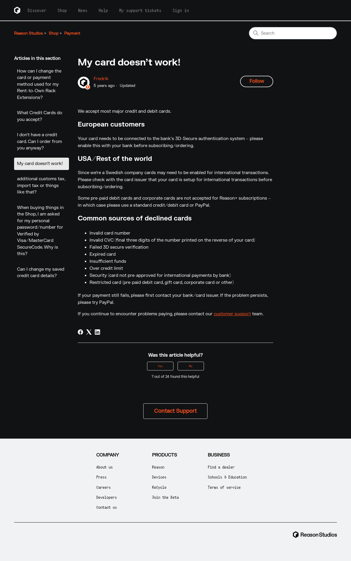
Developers (106, 497)
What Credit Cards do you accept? (39, 116)
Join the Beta (165, 497)
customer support (232, 314)
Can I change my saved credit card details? (40, 273)
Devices (159, 477)
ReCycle (159, 487)
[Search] (293, 33)
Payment (72, 33)
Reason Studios (28, 33)
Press (101, 477)
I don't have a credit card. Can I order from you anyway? (39, 141)
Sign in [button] (181, 10)
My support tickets (140, 10)
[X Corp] (89, 332)
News (82, 10)
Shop (62, 10)
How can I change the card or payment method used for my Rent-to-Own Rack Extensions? (39, 84)
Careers (103, 487)
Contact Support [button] (175, 411)
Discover (37, 10)
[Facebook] (80, 332)
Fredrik (101, 79)
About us (104, 467)
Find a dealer (221, 467)
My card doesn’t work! (40, 163)
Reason (158, 467)
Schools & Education (227, 477)
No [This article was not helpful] (191, 366)
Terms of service (224, 487)
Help (103, 10)
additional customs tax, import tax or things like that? (41, 185)
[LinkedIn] (97, 332)
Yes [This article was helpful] (160, 366)
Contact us (106, 507)
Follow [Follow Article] (256, 81)
